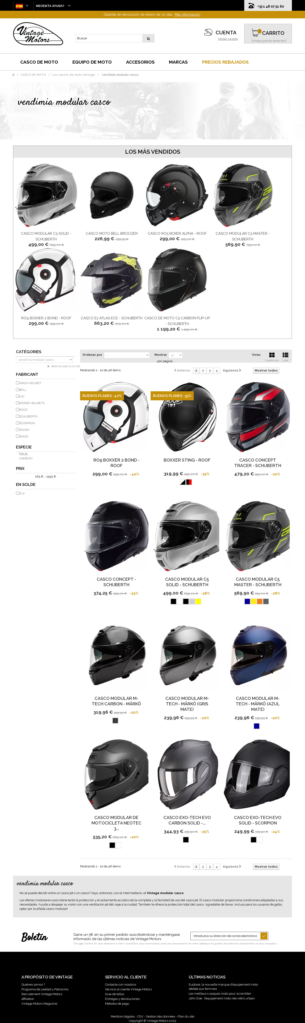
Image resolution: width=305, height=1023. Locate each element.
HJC (22, 396)
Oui (22, 493)
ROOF (23, 410)
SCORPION (27, 423)
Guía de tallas (114, 994)
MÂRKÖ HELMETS (32, 403)
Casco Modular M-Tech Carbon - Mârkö (116, 701)
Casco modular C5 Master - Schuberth (257, 582)
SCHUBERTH (28, 416)
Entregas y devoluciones (122, 999)
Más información (187, 14)
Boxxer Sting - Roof (187, 460)
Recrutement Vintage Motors (41, 994)
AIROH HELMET (30, 383)
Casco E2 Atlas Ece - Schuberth (111, 318)
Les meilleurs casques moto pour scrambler (220, 993)
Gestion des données (160, 1016)
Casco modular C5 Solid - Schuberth (187, 582)
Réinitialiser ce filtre (65, 366)
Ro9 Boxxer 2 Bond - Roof (46, 318)
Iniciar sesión (228, 39)
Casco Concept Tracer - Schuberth (257, 463)
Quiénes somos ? (33, 984)
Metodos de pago (117, 1003)
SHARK (24, 430)
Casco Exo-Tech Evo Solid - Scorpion (257, 820)
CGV (140, 1016)
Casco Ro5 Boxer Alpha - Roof (177, 233)
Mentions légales (123, 1016)
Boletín (34, 938)
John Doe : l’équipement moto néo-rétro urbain (222, 998)
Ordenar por (92, 354)
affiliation (27, 999)
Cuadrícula (272, 356)
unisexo (26, 458)
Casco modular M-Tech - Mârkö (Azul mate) (258, 704)
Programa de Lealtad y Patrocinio (44, 989)
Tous (23, 454)
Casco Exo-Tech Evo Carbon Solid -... (187, 820)
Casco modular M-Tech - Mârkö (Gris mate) (187, 704)
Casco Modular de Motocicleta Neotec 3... (117, 823)
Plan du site (186, 1016)
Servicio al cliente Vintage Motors (128, 989)
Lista (285, 356)
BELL (22, 390)
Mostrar (160, 354)
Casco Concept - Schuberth (116, 582)
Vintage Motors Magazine (39, 1003)
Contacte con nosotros (120, 984)
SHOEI (23, 436)
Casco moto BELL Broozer (112, 233)
